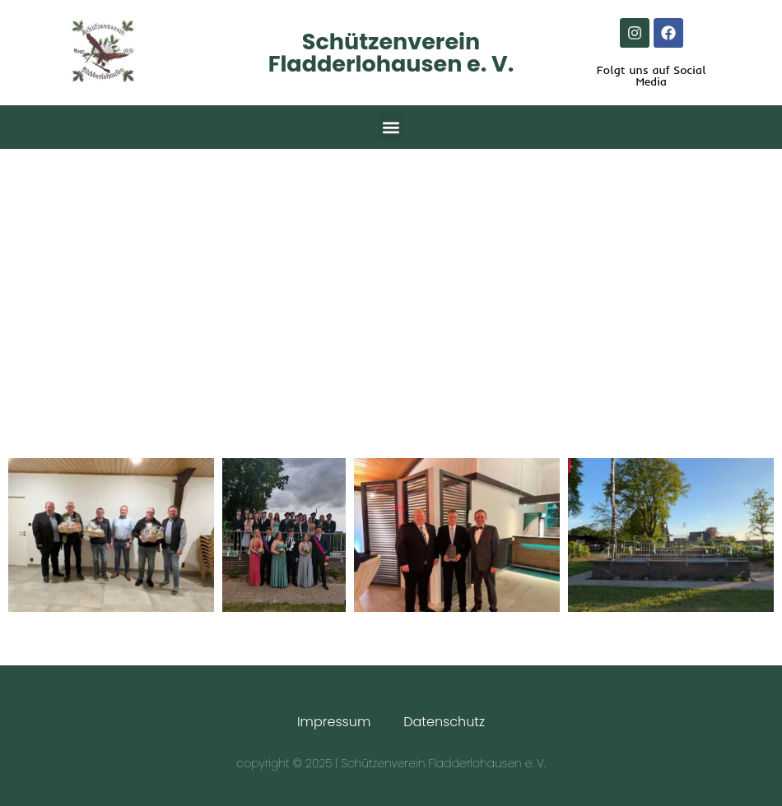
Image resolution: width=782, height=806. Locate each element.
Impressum (333, 721)
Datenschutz (444, 721)
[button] (391, 127)
